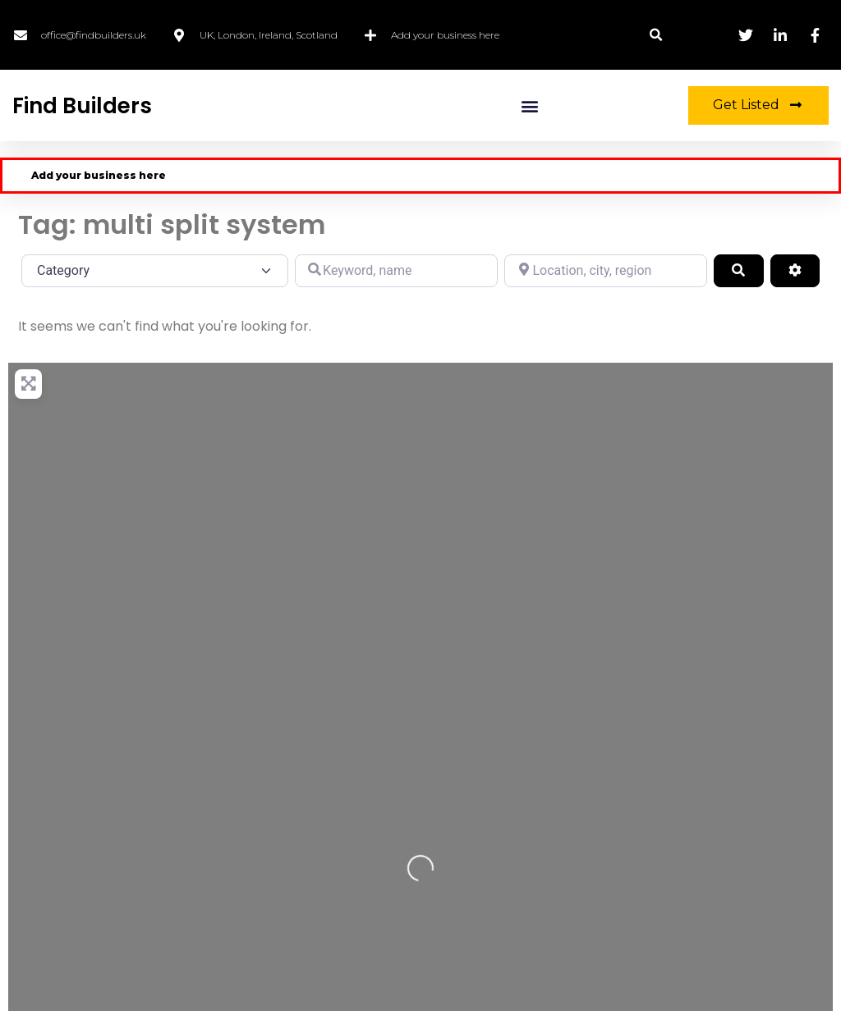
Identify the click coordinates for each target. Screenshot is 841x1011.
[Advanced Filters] (795, 270)
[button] (656, 35)
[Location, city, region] (605, 270)
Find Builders (82, 106)
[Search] (738, 270)
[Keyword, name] (396, 270)
